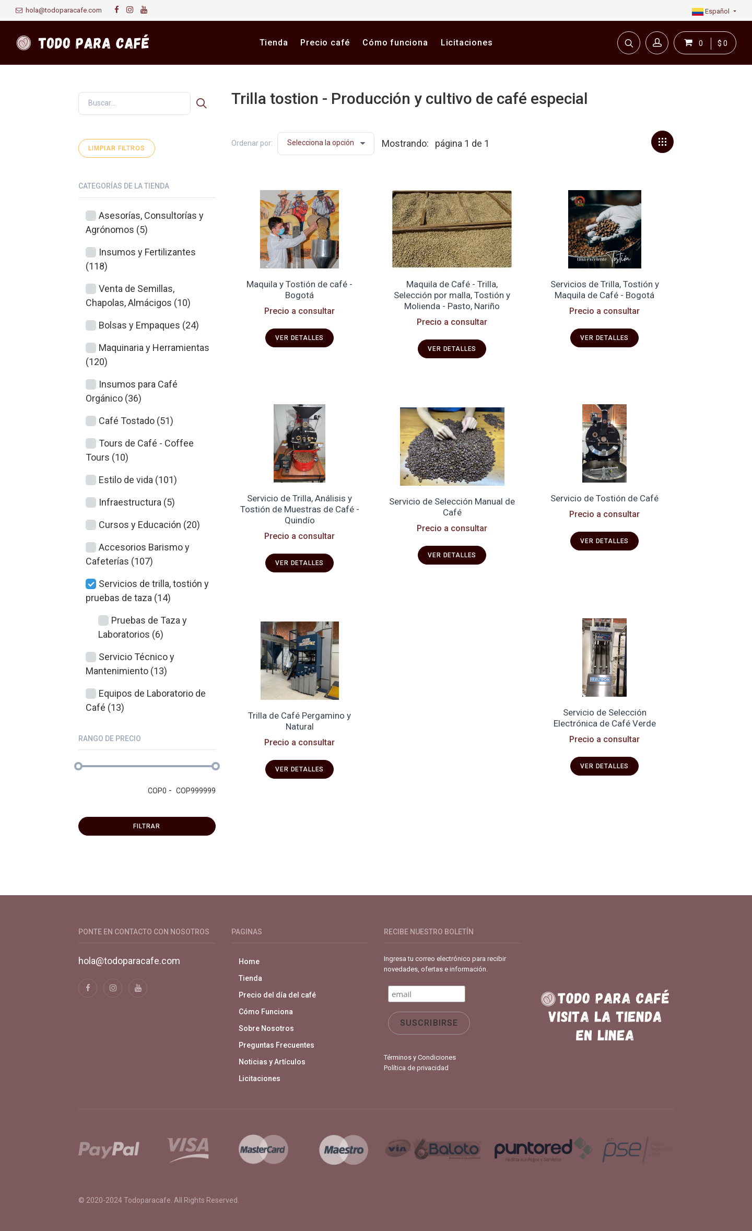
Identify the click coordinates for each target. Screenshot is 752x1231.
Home (249, 961)
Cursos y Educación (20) (149, 524)
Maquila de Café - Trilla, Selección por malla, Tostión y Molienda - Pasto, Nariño (452, 295)
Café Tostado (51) (136, 420)
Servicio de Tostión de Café (604, 498)
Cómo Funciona (266, 1011)
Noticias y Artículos (272, 1062)
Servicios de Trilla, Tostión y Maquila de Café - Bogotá (604, 289)
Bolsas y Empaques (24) (149, 325)
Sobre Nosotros (266, 1028)
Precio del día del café (277, 995)
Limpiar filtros (116, 148)
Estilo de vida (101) (138, 479)
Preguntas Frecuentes (276, 1045)
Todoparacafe (147, 1200)
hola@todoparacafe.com (59, 10)
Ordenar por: (252, 143)
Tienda (250, 978)
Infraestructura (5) (137, 502)
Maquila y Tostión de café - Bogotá (299, 289)
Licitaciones (259, 1078)
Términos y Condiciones (420, 1057)
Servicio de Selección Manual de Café (452, 507)
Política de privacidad (416, 1068)
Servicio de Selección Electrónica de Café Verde (605, 718)
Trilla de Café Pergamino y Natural (299, 721)
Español (711, 11)
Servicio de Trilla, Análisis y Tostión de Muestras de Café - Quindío (299, 509)
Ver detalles (299, 338)
